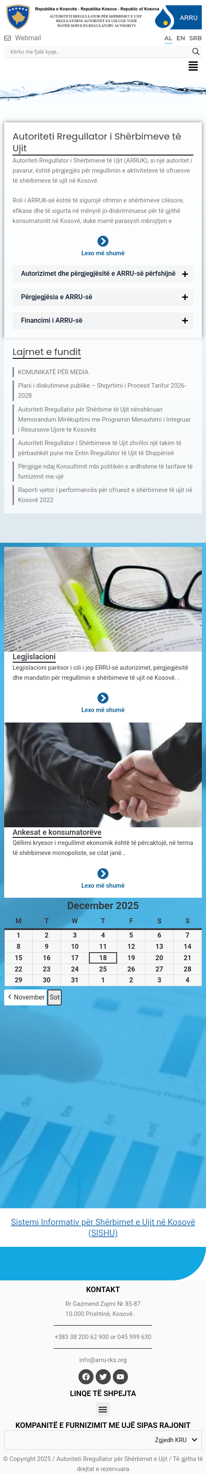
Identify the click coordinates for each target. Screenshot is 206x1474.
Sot (55, 997)
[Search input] (99, 51)
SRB (195, 38)
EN (181, 38)
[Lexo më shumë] (103, 241)
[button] (193, 66)
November (25, 997)
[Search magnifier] (196, 51)
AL (168, 38)
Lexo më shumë (103, 253)
